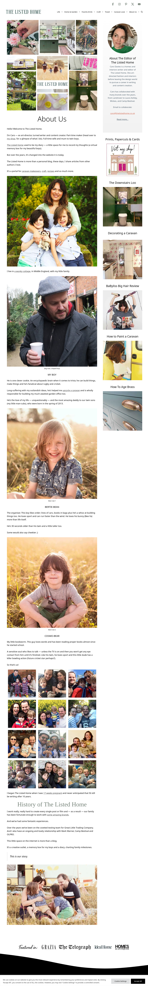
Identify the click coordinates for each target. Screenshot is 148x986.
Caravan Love (121, 11)
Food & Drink (89, 11)
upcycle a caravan (71, 390)
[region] (74, 980)
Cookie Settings (121, 981)
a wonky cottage (22, 271)
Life (60, 11)
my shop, (11, 138)
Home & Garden (72, 11)
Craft (100, 11)
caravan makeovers (31, 171)
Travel (109, 11)
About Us (134, 11)
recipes (50, 171)
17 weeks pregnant (52, 793)
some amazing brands (58, 814)
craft (44, 171)
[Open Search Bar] (141, 11)
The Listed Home (15, 145)
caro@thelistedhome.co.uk (122, 113)
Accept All (138, 981)
